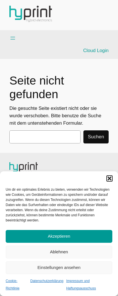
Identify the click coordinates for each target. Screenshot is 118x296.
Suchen (96, 136)
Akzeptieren (59, 236)
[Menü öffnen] (12, 38)
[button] (109, 178)
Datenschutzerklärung (47, 281)
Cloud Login (96, 50)
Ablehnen (59, 251)
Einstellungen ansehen (59, 267)
